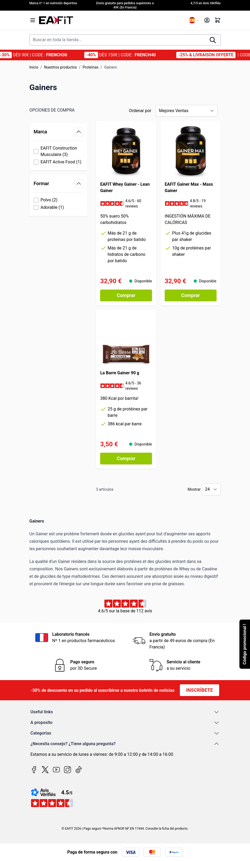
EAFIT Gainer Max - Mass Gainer (189, 187)
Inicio (34, 67)
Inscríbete (199, 690)
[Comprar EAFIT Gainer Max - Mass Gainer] (191, 295)
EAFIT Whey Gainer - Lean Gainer (125, 187)
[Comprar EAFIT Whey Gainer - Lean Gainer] (126, 295)
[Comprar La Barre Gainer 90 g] (126, 458)
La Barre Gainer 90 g (119, 372)
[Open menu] (32, 20)
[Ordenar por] (187, 111)
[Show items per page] (211, 489)
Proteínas (90, 67)
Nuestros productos (60, 67)
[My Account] (207, 20)
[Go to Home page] (112, 20)
